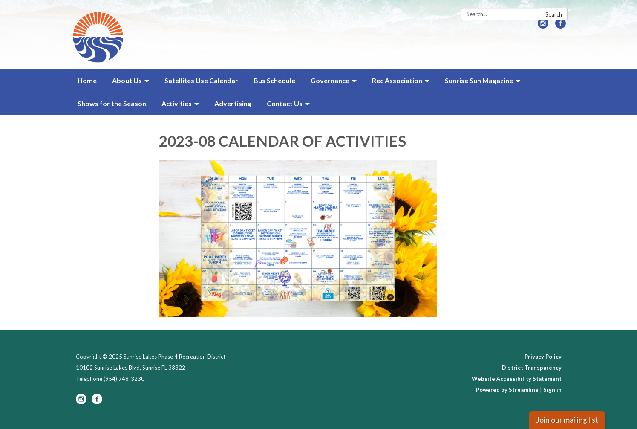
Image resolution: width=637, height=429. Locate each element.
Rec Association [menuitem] (397, 80)
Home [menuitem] (87, 80)
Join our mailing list (567, 419)
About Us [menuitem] (127, 80)
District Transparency (532, 367)
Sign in (552, 389)
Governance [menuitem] (330, 80)
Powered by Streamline (507, 389)
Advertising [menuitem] (232, 103)
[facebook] (560, 26)
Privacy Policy (543, 356)
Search (553, 14)
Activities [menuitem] (176, 103)
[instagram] (543, 26)
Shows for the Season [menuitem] (112, 103)
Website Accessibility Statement (517, 378)
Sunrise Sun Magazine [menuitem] (479, 80)
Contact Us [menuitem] (285, 103)
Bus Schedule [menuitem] (274, 80)
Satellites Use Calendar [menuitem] (201, 80)
